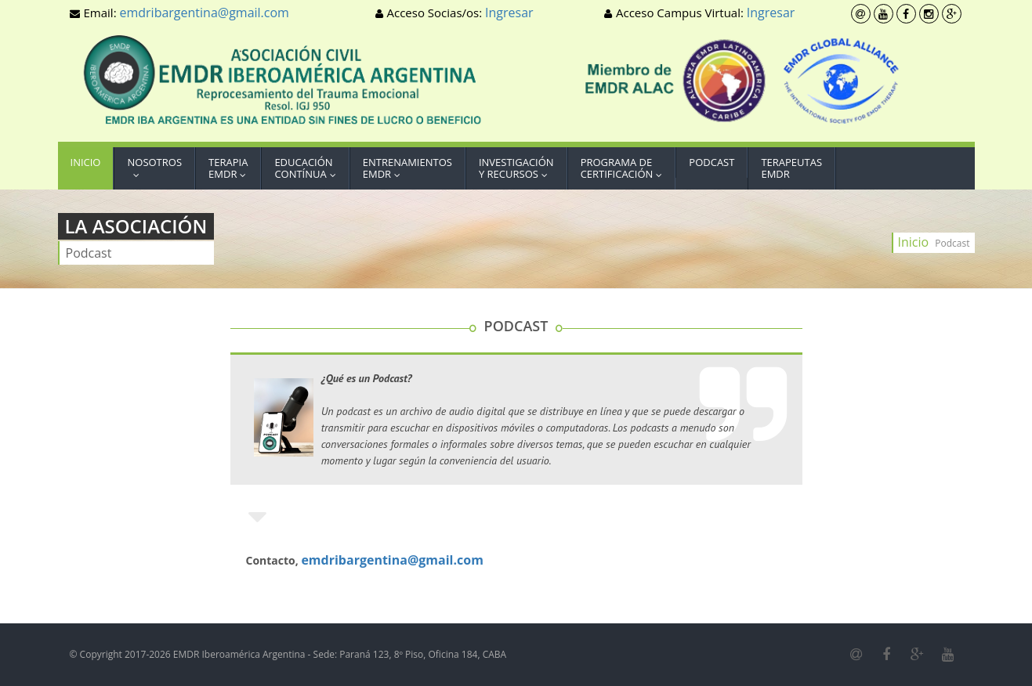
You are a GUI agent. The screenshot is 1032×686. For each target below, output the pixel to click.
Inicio (86, 168)
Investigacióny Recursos (517, 168)
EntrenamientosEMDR (407, 168)
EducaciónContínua (308, 168)
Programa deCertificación (625, 168)
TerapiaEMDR (230, 168)
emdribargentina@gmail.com (203, 12)
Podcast (711, 162)
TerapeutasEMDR (791, 168)
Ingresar (509, 12)
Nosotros (154, 168)
